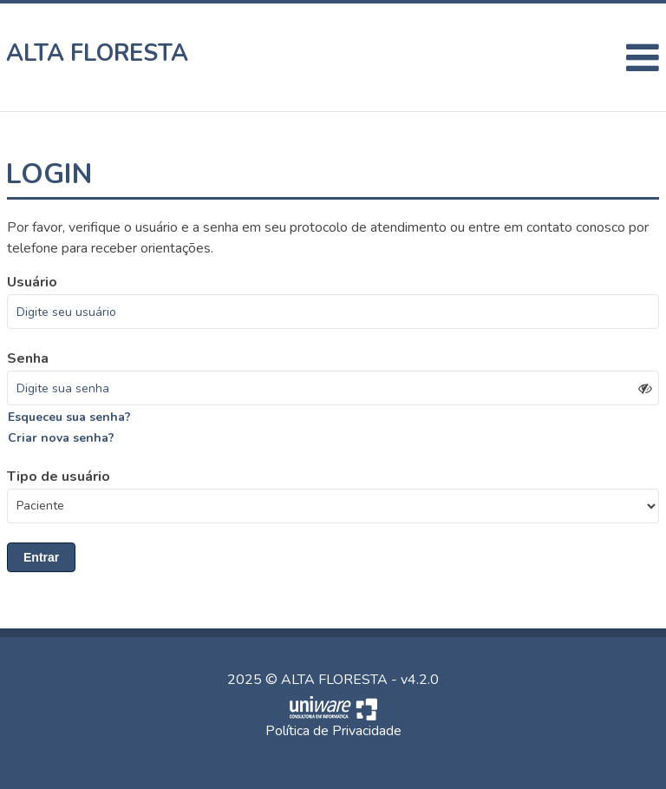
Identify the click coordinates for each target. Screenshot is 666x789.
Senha (28, 358)
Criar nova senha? (61, 438)
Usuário (32, 282)
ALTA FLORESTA (97, 53)
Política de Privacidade (333, 730)
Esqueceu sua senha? (69, 417)
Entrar (41, 557)
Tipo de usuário (58, 476)
